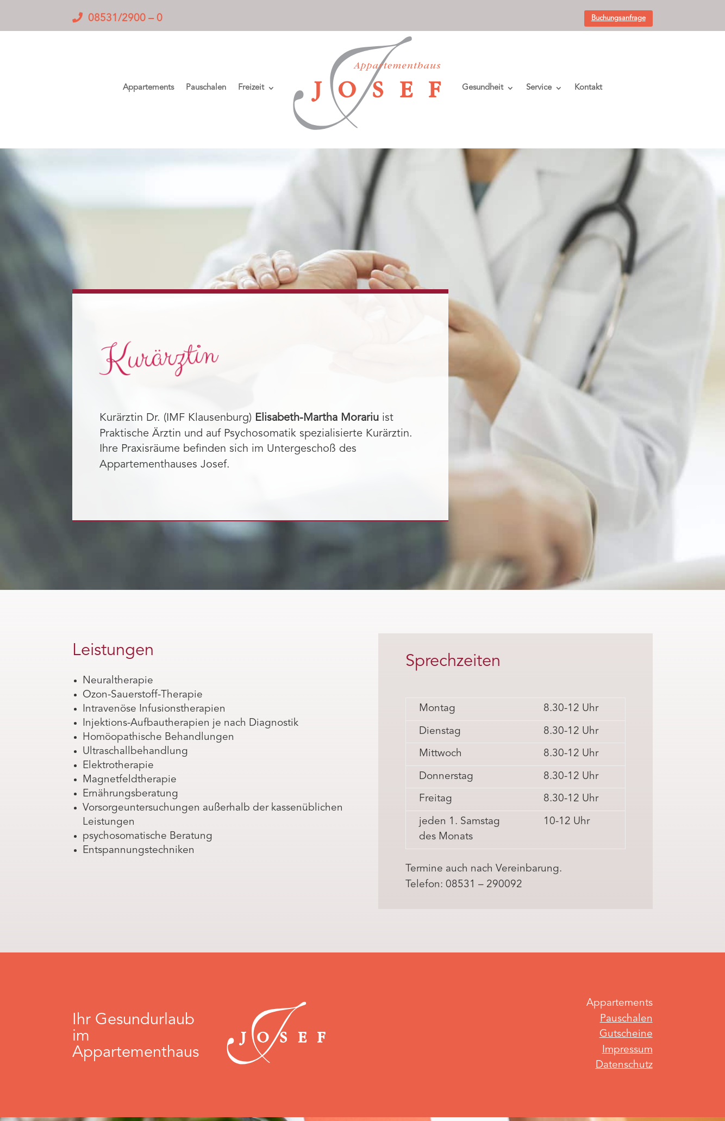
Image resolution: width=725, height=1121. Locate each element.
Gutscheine (626, 1034)
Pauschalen (206, 88)
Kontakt (588, 88)
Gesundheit (482, 88)
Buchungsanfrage (618, 18)
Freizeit (251, 88)
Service (539, 88)
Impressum (627, 1050)
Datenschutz (624, 1065)
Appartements (148, 88)
